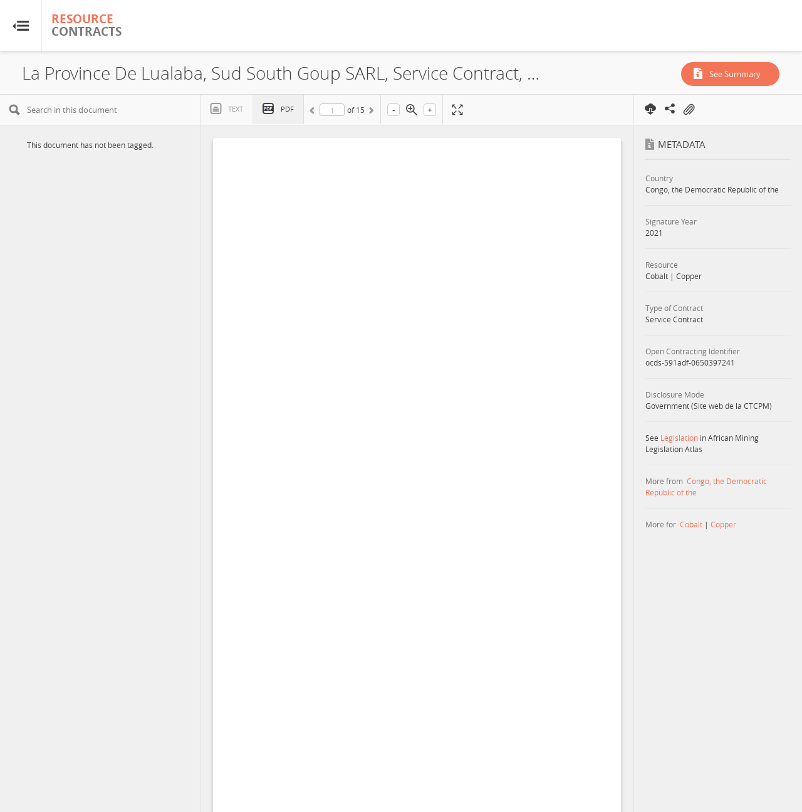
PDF (287, 108)
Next (370, 112)
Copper (723, 524)
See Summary (735, 74)
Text (235, 108)
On (688, 109)
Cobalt (691, 524)
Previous (314, 112)
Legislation (679, 438)
